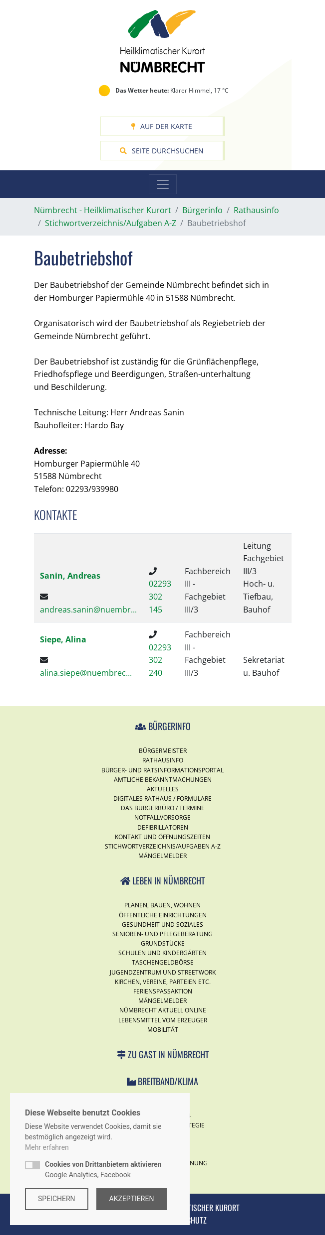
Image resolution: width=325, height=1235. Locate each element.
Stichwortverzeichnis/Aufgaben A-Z (163, 846)
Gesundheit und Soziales (162, 924)
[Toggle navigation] (163, 184)
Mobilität (162, 1029)
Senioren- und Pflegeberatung (162, 934)
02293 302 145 (160, 596)
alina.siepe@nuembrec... (86, 672)
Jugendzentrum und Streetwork (163, 972)
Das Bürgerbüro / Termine (163, 808)
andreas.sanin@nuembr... (88, 609)
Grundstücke (163, 943)
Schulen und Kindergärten (162, 953)
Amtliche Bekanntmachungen (163, 779)
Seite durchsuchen (162, 150)
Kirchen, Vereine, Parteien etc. (163, 982)
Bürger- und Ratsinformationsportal (162, 770)
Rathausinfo (162, 760)
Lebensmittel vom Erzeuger (162, 1020)
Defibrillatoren (162, 827)
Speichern (56, 1199)
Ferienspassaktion (162, 991)
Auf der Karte (161, 126)
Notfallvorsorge (162, 817)
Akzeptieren (131, 1199)
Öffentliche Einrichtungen (163, 915)
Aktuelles (163, 789)
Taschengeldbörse (163, 962)
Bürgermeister (163, 750)
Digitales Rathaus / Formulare (162, 798)
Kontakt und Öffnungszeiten (162, 837)
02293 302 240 (160, 660)
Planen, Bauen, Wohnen (162, 905)
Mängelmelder (162, 856)
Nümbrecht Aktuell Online (162, 1010)
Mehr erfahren (47, 1147)
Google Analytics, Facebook (103, 1169)
